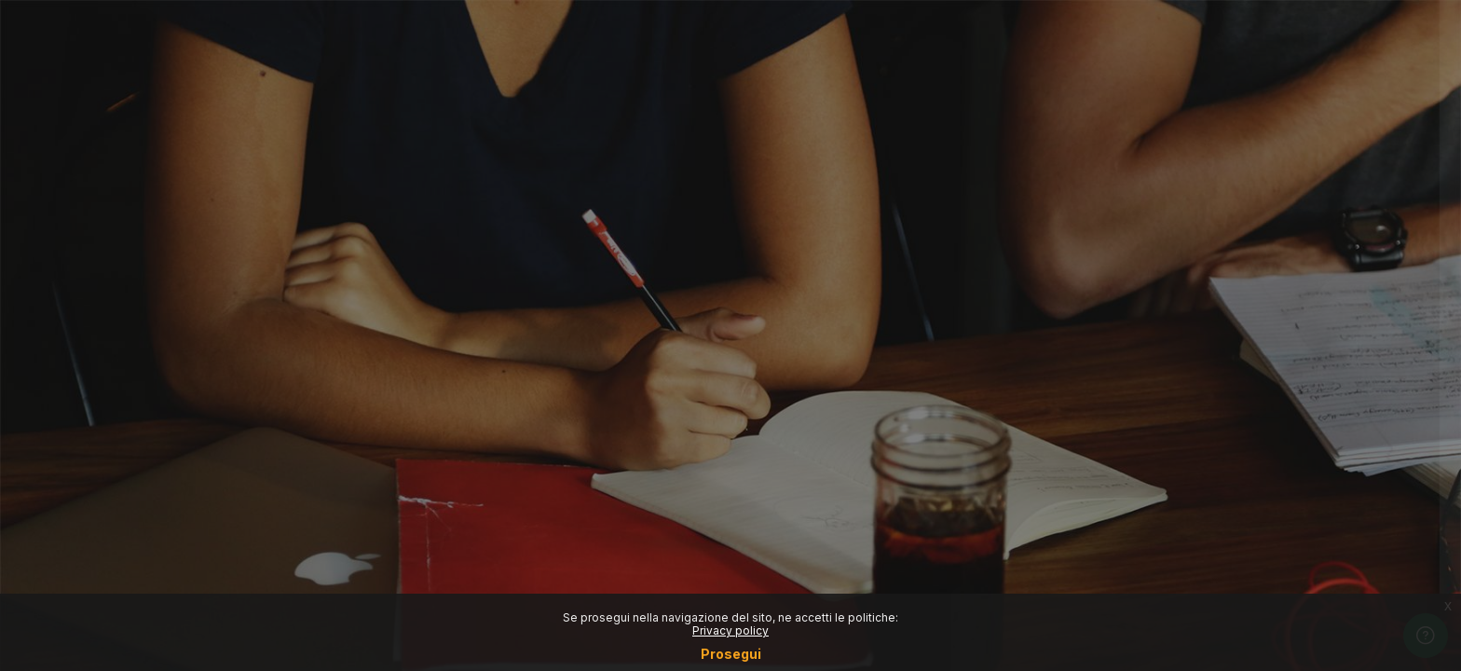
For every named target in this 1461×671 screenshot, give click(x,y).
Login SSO (1264, 234)
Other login (1265, 489)
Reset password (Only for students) (1265, 315)
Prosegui (731, 654)
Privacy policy (730, 630)
